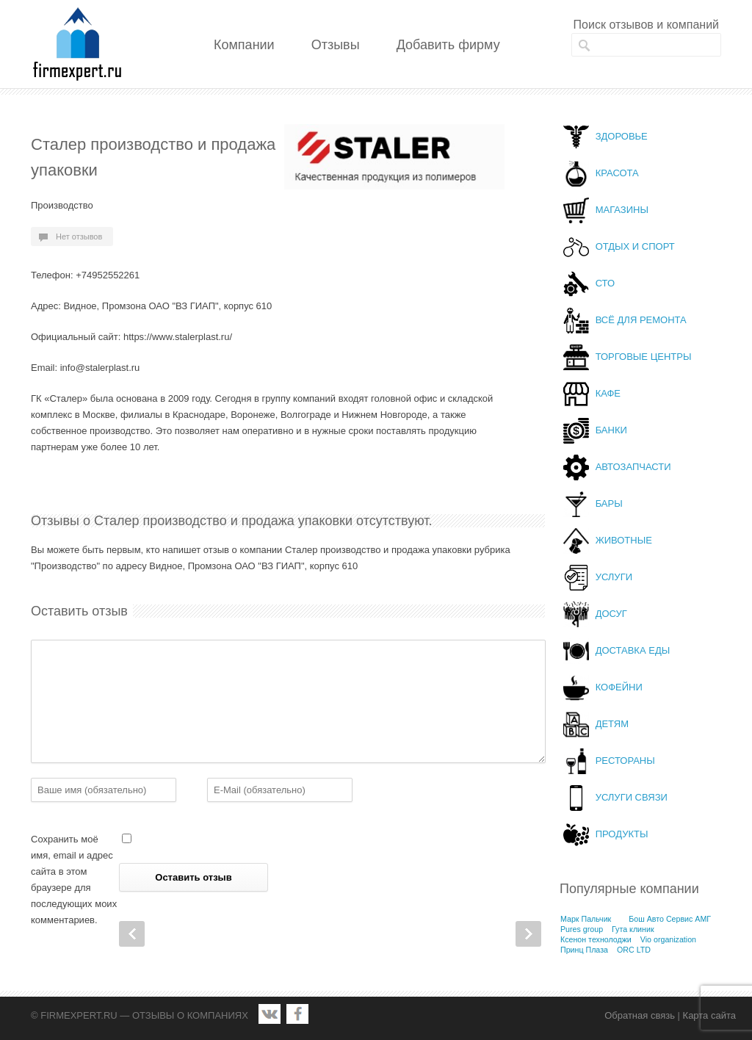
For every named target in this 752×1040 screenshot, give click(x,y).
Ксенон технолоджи (596, 939)
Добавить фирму (448, 44)
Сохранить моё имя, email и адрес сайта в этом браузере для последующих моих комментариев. (74, 879)
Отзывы (335, 44)
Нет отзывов (79, 236)
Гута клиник (633, 929)
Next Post (528, 934)
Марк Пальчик (585, 918)
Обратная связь (639, 1015)
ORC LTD (634, 949)
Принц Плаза (584, 949)
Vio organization (668, 939)
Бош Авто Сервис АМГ (670, 918)
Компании (244, 44)
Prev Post (132, 934)
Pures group (581, 929)
